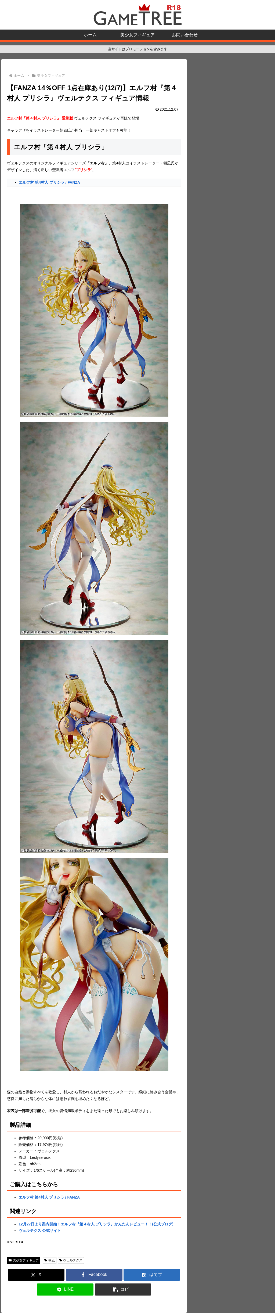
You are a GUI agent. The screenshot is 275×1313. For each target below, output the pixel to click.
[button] (123, 1289)
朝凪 (49, 1260)
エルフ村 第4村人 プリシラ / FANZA (49, 182)
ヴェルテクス (71, 1260)
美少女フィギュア (24, 1260)
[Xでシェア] (36, 1275)
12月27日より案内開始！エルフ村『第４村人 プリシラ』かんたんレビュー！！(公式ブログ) (96, 1224)
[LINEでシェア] (65, 1289)
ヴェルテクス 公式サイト (40, 1230)
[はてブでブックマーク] (152, 1275)
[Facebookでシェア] (94, 1275)
